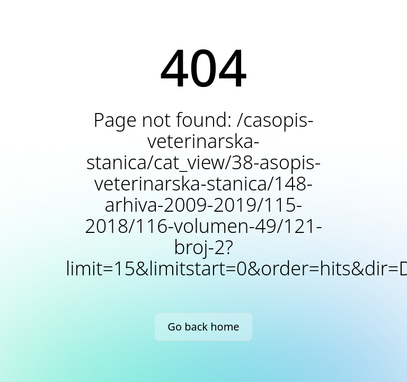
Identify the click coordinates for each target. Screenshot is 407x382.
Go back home (203, 326)
